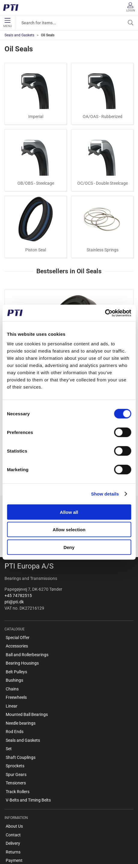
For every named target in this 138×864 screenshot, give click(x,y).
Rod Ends (14, 687)
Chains (12, 644)
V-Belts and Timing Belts (28, 755)
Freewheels (16, 652)
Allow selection (69, 529)
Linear (11, 661)
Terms (11, 824)
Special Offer (17, 592)
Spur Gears (16, 729)
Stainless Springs (102, 249)
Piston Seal (35, 249)
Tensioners (16, 738)
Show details (105, 493)
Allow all (69, 511)
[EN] (13, 7)
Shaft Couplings (20, 712)
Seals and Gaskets (19, 35)
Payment (14, 816)
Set (9, 704)
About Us (14, 781)
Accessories (17, 601)
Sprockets (15, 721)
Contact (13, 790)
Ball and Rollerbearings (27, 610)
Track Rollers (17, 746)
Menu (7, 23)
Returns (13, 807)
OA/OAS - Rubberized (102, 116)
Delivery (13, 798)
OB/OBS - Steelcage (35, 183)
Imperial (35, 116)
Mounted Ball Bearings (27, 670)
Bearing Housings (22, 618)
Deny (69, 547)
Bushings (14, 635)
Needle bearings (20, 678)
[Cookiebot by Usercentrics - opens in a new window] (104, 313)
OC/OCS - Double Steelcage (102, 183)
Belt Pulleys (16, 627)
